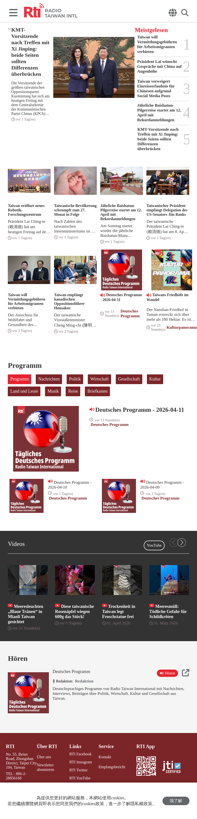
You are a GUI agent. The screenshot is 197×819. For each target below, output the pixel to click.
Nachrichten (49, 379)
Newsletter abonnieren (45, 767)
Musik (53, 391)
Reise (73, 391)
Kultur (155, 379)
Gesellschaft (129, 379)
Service (106, 746)
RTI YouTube (79, 778)
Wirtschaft (99, 379)
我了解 (176, 801)
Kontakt (104, 757)
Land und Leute (24, 391)
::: (9, 29)
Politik (75, 379)
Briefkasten (97, 391)
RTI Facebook (80, 754)
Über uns (44, 757)
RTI (10, 746)
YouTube (154, 545)
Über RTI (47, 746)
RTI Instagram (80, 762)
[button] (181, 542)
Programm (19, 379)
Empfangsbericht (111, 767)
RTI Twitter (78, 770)
